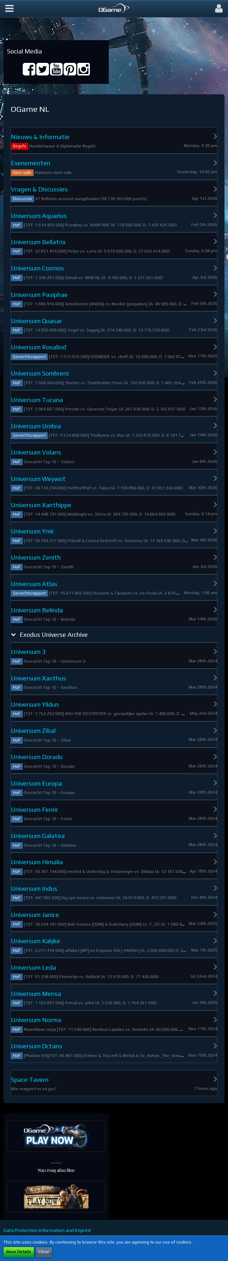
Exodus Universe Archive (54, 634)
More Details (18, 1251)
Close (43, 1251)
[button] (9, 8)
